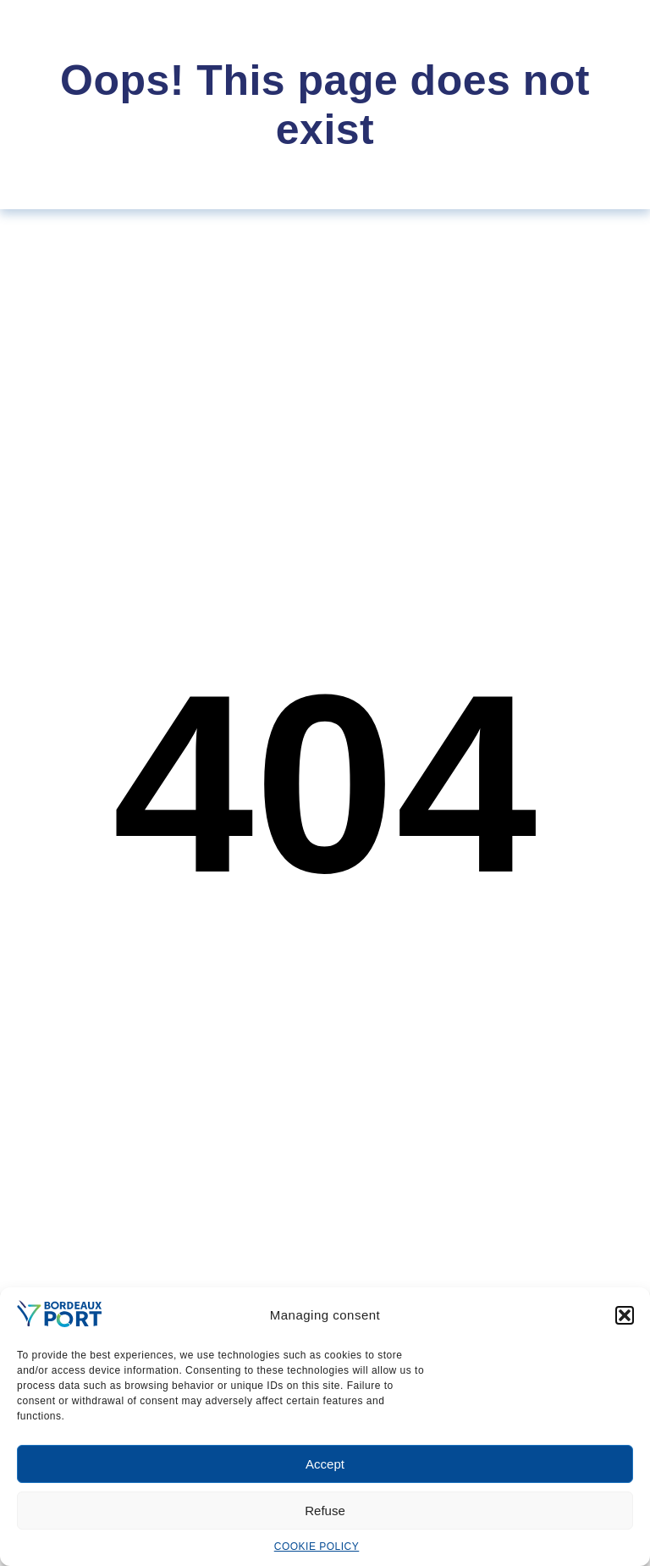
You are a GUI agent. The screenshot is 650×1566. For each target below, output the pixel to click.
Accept (325, 1464)
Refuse (325, 1510)
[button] (624, 1315)
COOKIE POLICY (317, 1546)
